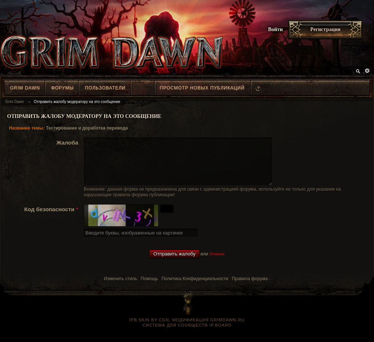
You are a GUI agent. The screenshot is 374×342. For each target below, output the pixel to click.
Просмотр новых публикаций (202, 88)
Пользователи (105, 88)
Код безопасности (51, 218)
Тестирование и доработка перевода (87, 128)
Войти (275, 29)
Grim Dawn (25, 88)
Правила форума (250, 287)
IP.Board (220, 334)
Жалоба (67, 142)
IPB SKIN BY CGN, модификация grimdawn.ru (187, 329)
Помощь (149, 287)
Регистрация (325, 29)
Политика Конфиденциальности (195, 287)
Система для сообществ (175, 334)
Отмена (216, 263)
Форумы (62, 88)
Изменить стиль (120, 287)
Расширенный (367, 71)
